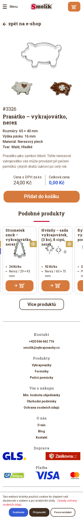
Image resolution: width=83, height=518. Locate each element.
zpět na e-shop (22, 23)
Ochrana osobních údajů (41, 407)
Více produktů (41, 304)
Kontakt (41, 437)
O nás (41, 425)
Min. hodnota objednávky (41, 395)
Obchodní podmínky (41, 401)
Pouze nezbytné (62, 512)
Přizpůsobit (39, 512)
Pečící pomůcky (41, 377)
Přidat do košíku (41, 196)
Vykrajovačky (41, 365)
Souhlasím (18, 512)
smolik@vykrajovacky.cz (41, 347)
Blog (41, 431)
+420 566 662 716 (41, 341)
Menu (6, 6)
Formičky (41, 371)
